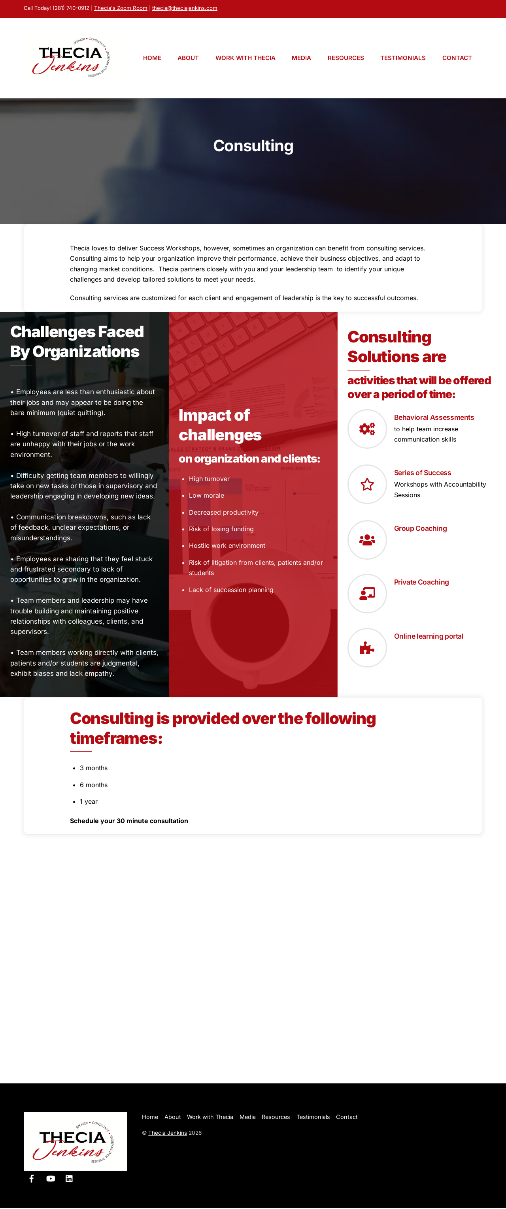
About (188, 58)
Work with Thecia (245, 58)
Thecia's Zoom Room (120, 8)
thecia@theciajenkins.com (184, 8)
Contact (457, 58)
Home (152, 58)
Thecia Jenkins (167, 1133)
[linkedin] (69, 1178)
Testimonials (403, 58)
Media (301, 58)
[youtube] (51, 1178)
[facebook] (32, 1178)
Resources (346, 58)
